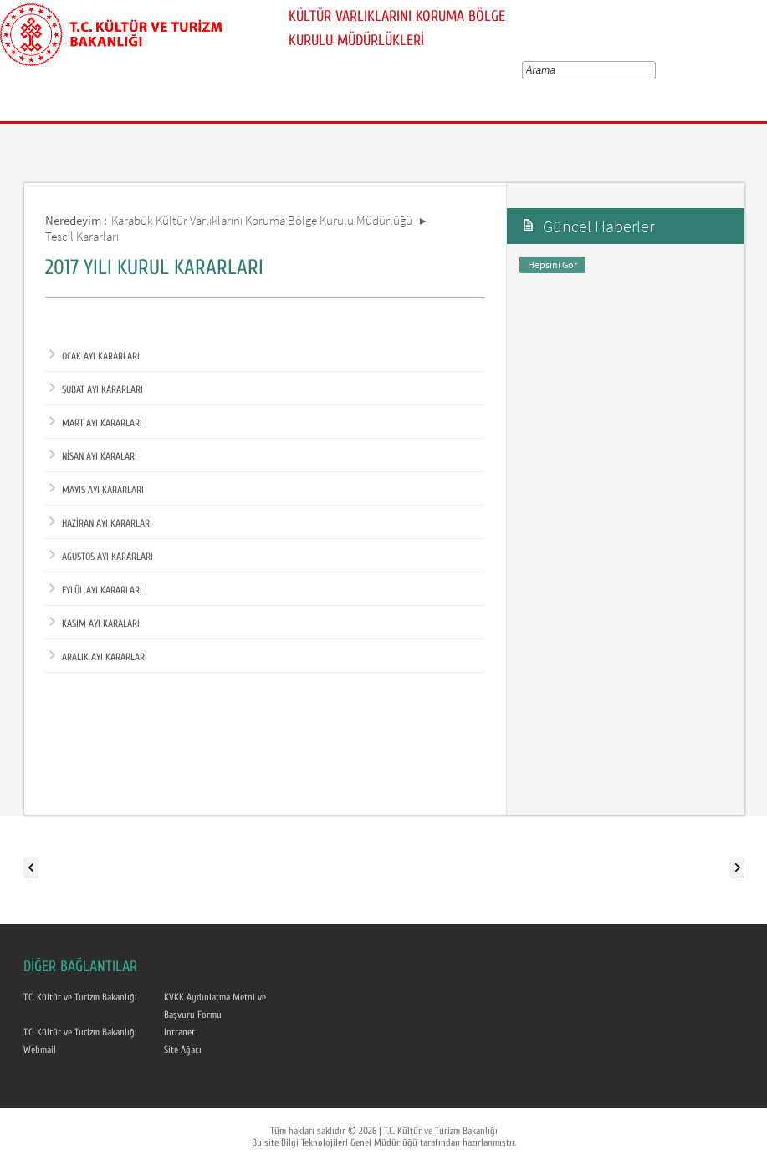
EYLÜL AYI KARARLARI (95, 590)
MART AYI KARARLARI (95, 423)
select (654, 70)
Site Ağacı (183, 1050)
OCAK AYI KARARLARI (94, 356)
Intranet (179, 1032)
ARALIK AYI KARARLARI (98, 657)
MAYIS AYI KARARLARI (96, 489)
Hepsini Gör (552, 264)
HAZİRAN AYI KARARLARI (100, 523)
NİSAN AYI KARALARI (93, 456)
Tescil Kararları (82, 236)
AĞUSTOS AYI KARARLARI (101, 556)
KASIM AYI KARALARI (94, 623)
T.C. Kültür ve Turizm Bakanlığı (80, 997)
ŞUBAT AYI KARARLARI (96, 389)
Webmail (39, 1050)
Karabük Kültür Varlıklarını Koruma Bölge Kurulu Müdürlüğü (261, 220)
